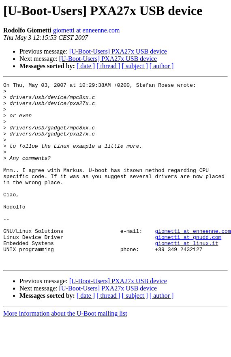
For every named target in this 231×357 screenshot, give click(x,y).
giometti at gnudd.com (188, 268)
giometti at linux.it (186, 276)
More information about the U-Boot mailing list (65, 349)
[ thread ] (108, 65)
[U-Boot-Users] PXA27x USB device (118, 51)
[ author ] (162, 65)
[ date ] (86, 65)
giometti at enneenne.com (86, 30)
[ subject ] (135, 65)
